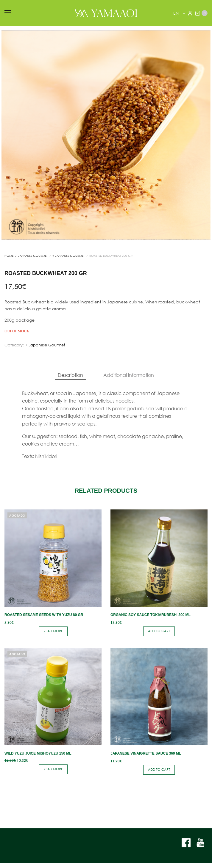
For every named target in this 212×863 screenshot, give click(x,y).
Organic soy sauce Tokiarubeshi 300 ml (150, 615)
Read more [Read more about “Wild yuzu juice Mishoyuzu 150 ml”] (53, 769)
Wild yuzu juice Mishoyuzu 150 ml (37, 753)
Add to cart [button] (159, 631)
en (176, 13)
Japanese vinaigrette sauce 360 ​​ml (145, 753)
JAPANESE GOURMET (33, 256)
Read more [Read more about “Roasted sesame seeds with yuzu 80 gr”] (53, 631)
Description (70, 375)
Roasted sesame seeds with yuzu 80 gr (43, 615)
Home (8, 256)
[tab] (70, 375)
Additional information (128, 375)
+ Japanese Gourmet (68, 256)
